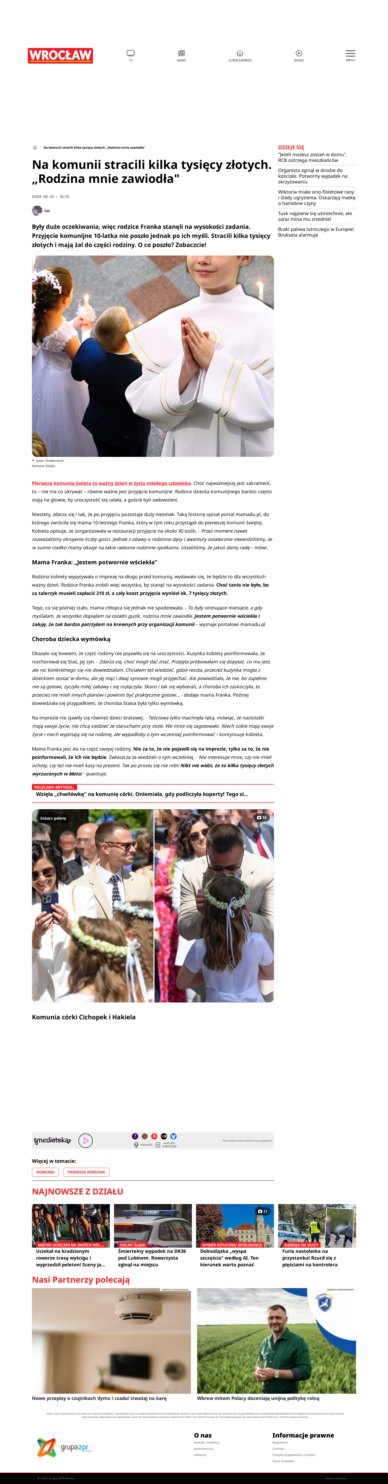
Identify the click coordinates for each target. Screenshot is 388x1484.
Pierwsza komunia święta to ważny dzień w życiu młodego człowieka (111, 483)
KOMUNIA (45, 1172)
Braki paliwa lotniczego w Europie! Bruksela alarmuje (316, 232)
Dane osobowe (283, 1461)
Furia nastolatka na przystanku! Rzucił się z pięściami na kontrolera (317, 1258)
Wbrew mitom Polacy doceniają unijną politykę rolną (258, 1398)
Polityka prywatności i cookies (293, 1455)
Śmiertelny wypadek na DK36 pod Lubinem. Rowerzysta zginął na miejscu (153, 1258)
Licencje (278, 1448)
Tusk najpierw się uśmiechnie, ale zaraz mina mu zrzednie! (315, 216)
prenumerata (203, 1448)
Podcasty (142, 1145)
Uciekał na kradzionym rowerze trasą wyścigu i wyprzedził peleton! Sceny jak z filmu (71, 1258)
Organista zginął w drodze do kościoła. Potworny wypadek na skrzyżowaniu (312, 175)
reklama (200, 1455)
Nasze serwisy (338, 1478)
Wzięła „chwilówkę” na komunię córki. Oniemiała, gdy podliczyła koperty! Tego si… (142, 794)
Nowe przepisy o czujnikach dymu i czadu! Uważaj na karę (99, 1398)
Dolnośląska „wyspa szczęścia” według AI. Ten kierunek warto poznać (235, 1258)
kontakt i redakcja (206, 1442)
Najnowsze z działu (77, 1191)
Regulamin (280, 1442)
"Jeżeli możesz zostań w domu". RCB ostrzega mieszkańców (312, 157)
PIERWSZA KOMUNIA (86, 1172)
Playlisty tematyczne (165, 1145)
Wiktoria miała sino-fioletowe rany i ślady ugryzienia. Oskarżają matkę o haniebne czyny (317, 197)
